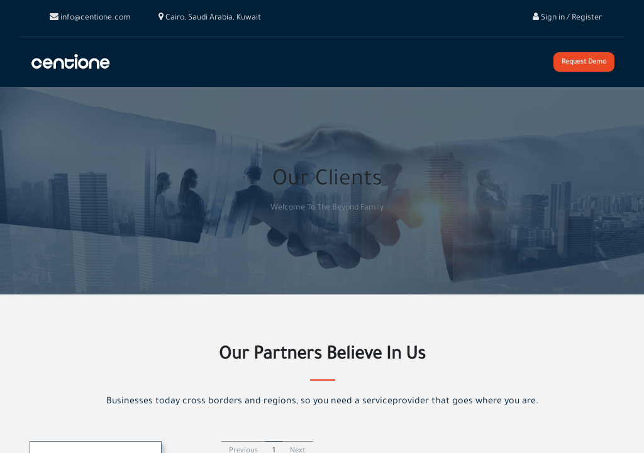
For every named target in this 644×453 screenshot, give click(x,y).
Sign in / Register (567, 18)
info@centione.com (90, 18)
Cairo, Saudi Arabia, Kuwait (209, 18)
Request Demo (584, 62)
